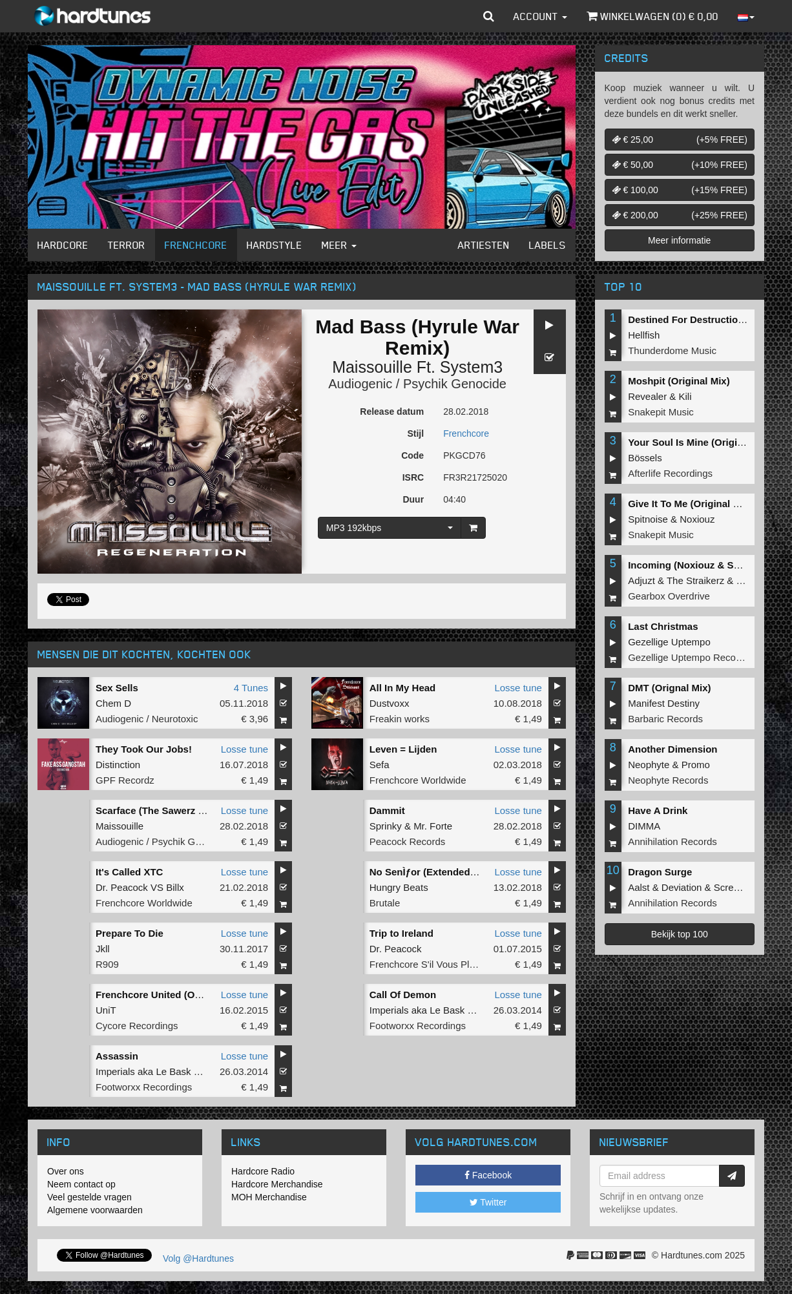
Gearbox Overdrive (669, 595)
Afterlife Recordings (670, 473)
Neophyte (648, 764)
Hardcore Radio (263, 1171)
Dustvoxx (390, 703)
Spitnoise (648, 519)
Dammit (387, 810)
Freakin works (400, 718)
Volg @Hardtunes (198, 1258)
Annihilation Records (672, 841)
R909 (107, 964)
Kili (685, 396)
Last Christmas (663, 626)
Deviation (682, 887)
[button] (489, 16)
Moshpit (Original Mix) (679, 380)
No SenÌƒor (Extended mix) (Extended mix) (467, 871)
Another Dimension (672, 749)
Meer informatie (679, 240)
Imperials (389, 1010)
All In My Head (403, 687)
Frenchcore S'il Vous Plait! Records (445, 964)
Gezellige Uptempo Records (688, 657)
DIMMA (644, 825)
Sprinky (386, 825)
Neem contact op (81, 1184)
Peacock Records (408, 841)
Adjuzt (641, 580)
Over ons (65, 1171)
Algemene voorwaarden (95, 1210)
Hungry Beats (399, 887)
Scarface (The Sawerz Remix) (163, 810)
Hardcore (63, 244)
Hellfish (644, 334)
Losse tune (517, 687)
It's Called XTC (129, 871)
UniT (106, 1010)
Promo (696, 764)
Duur (413, 499)
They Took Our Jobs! (144, 749)
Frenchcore (196, 244)
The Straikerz (695, 580)
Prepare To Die (129, 933)
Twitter (488, 1202)
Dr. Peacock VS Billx (140, 887)
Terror (126, 244)
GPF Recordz (125, 780)
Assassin (117, 1055)
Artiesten (484, 244)
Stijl (415, 433)
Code (412, 455)
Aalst (638, 887)
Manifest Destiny (664, 703)
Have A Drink (657, 810)
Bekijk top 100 (679, 934)
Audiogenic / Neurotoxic (147, 718)
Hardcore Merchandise (277, 1184)
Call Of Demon (403, 994)
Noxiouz (697, 519)
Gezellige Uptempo (669, 641)
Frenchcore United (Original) (161, 994)
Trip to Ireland (401, 933)
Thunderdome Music (672, 350)
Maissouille (119, 825)
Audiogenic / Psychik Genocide (417, 384)
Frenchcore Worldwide (418, 780)
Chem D (113, 703)
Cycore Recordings (137, 1025)
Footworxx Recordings (418, 1025)
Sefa (380, 764)
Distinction (118, 764)
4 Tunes (251, 687)
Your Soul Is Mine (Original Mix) (700, 442)
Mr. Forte (432, 825)
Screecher (736, 887)
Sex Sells (117, 687)
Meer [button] (339, 244)
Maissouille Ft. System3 (417, 367)
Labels (547, 244)
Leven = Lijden (403, 749)
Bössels (645, 457)
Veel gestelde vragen (89, 1197)
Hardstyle (274, 244)
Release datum (392, 411)
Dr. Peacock (396, 948)
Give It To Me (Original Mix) (690, 503)
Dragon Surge (660, 871)
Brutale (385, 902)
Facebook (488, 1175)
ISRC (413, 477)
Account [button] (540, 16)
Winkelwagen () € (652, 16)
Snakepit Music (661, 411)
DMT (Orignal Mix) (669, 687)
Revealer (647, 396)
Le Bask (447, 1010)
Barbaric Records (665, 718)
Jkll (103, 948)
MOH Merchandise (269, 1197)
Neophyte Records (668, 780)
